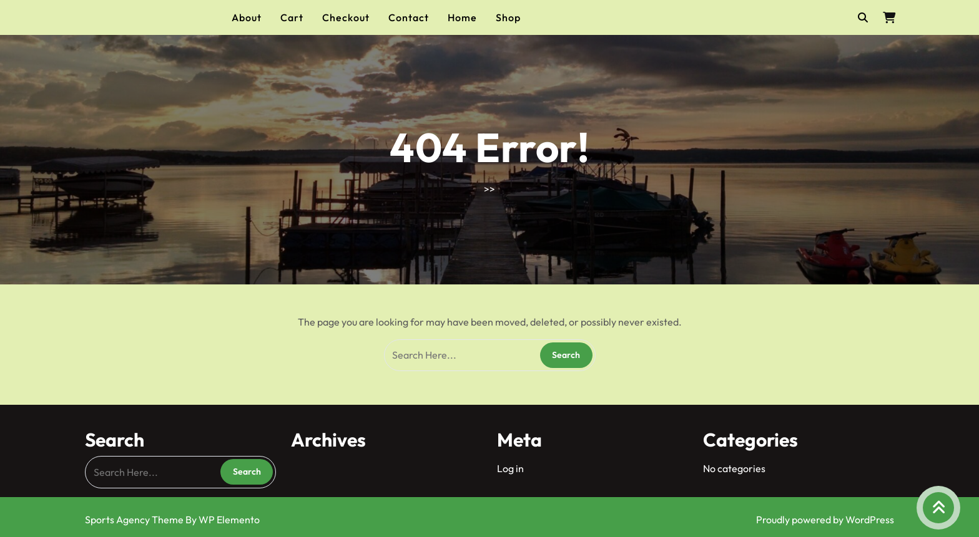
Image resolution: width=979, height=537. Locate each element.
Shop (508, 17)
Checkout (346, 17)
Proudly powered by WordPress (825, 519)
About (247, 17)
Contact (408, 17)
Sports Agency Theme (135, 519)
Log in (510, 468)
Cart (291, 17)
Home (462, 17)
